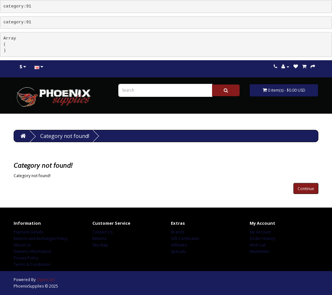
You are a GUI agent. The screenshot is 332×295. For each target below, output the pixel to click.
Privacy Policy (26, 258)
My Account (260, 232)
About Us (22, 245)
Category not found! (64, 136)
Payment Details (28, 232)
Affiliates (179, 245)
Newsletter (259, 251)
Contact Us (102, 232)
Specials (178, 251)
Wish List (258, 245)
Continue (306, 188)
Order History (262, 238)
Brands (177, 232)
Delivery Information (32, 251)
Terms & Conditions (32, 264)
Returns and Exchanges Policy (40, 238)
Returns (99, 238)
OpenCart (46, 279)
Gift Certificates (185, 238)
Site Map (100, 245)
